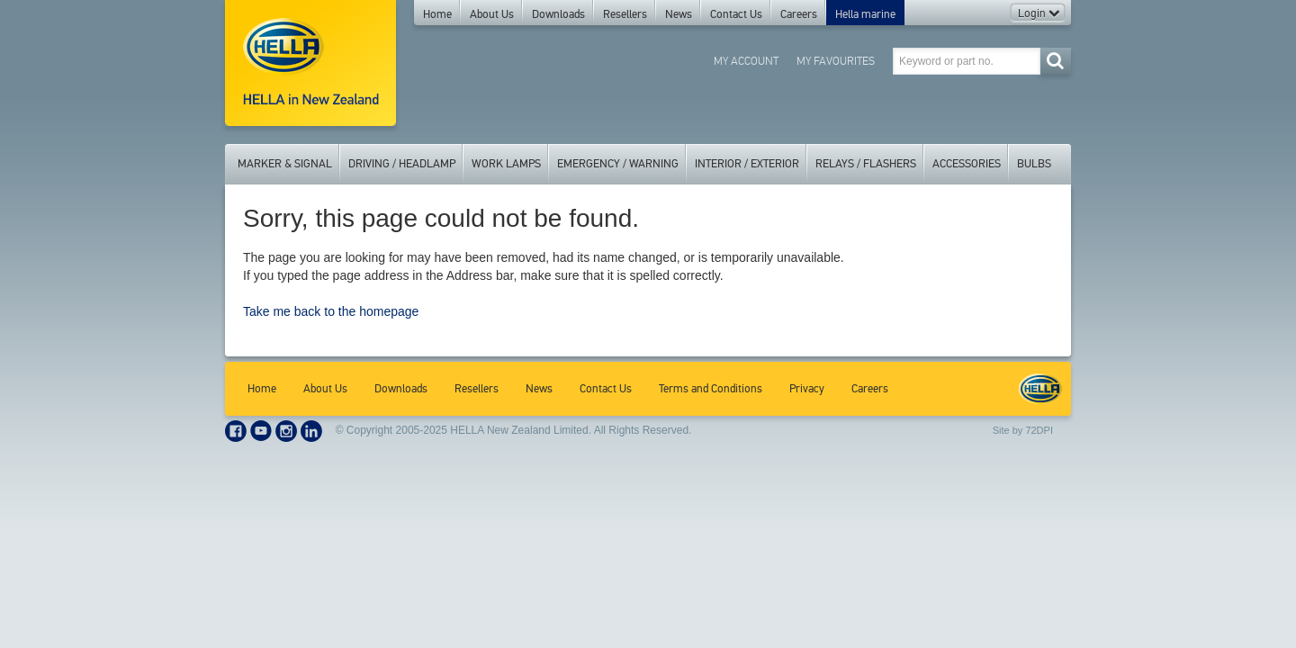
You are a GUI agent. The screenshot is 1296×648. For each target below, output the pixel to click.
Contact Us (736, 14)
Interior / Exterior (747, 164)
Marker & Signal (285, 164)
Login (1038, 13)
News (678, 14)
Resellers (625, 14)
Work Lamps (506, 164)
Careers (798, 14)
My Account (746, 61)
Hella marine (865, 14)
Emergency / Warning (618, 164)
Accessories (966, 164)
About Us (492, 14)
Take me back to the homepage (330, 311)
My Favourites (835, 61)
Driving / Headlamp (401, 164)
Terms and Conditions (710, 389)
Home (437, 14)
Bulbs (1034, 164)
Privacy (806, 389)
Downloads (558, 14)
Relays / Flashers (865, 164)
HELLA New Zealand (1040, 389)
